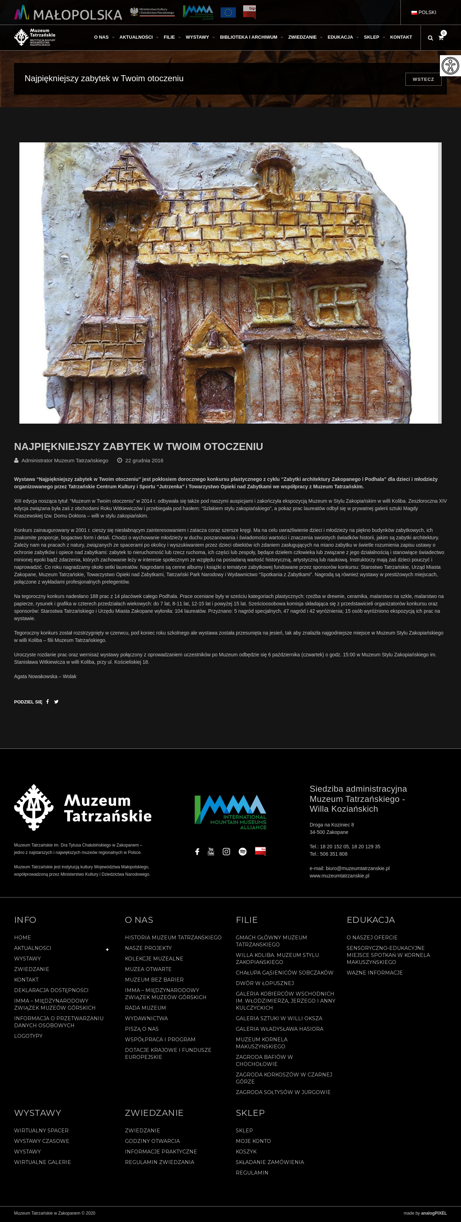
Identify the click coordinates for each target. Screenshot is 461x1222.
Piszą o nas (142, 1031)
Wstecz (423, 79)
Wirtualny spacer (41, 1133)
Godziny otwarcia (152, 1143)
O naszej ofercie (372, 940)
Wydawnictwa (146, 1020)
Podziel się (28, 704)
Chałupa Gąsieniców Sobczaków (285, 975)
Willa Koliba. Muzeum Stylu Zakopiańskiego (277, 960)
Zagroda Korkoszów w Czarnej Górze (284, 1080)
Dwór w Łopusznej (265, 985)
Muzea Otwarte (148, 971)
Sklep (244, 1133)
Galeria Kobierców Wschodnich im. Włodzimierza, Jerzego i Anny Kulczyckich (285, 1003)
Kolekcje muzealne (154, 961)
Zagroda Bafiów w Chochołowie (264, 1062)
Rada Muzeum (145, 1010)
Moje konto (253, 1143)
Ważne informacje (375, 975)
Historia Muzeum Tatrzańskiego (173, 940)
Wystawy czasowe (41, 1143)
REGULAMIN (252, 1175)
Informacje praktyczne (161, 1154)
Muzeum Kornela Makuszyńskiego (262, 1045)
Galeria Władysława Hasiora (279, 1031)
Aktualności (32, 950)
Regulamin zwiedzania (159, 1164)
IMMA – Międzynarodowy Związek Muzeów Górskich (55, 1006)
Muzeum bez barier (154, 982)
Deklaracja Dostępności (51, 992)
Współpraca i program (160, 1041)
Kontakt (26, 982)
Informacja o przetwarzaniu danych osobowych (58, 1024)
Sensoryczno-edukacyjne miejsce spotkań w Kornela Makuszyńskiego (388, 957)
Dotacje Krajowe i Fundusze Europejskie (168, 1055)
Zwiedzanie (31, 971)
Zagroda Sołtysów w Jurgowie (283, 1094)
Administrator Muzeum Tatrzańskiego (64, 463)
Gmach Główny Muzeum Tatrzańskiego (271, 943)
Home (22, 940)
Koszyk (246, 1154)
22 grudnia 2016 (144, 463)
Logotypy (28, 1038)
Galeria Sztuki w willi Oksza (279, 1020)
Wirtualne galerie (42, 1164)
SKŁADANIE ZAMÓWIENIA (270, 1164)
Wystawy (27, 961)
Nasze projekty (148, 950)
